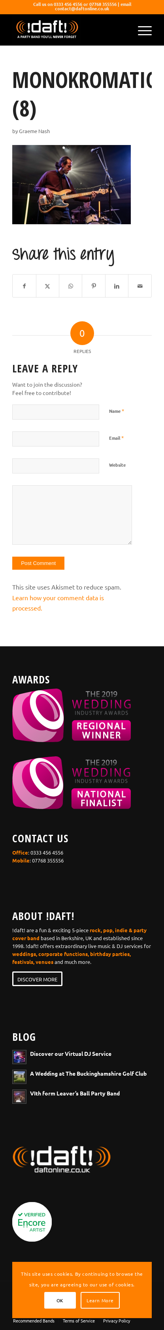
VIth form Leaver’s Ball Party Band (75, 1093)
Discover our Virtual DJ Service (70, 1053)
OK (60, 1300)
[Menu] (141, 30)
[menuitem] (141, 30)
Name (116, 410)
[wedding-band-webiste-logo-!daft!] (68, 30)
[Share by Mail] (139, 286)
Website (117, 465)
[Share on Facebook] (24, 286)
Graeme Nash (34, 131)
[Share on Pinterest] (93, 286)
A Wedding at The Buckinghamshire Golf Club (88, 1073)
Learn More (100, 1300)
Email (116, 437)
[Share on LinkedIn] (117, 286)
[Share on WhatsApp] (70, 286)
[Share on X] (47, 286)
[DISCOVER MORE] (37, 979)
